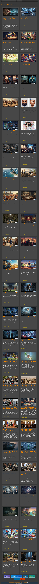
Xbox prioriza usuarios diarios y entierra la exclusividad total (9, 340)
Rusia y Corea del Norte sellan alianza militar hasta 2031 (9, 430)
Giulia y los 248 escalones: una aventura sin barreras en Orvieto (10, 224)
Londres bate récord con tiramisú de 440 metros (10, 201)
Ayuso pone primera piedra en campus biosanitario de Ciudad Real (28, 270)
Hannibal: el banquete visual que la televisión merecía (28, 562)
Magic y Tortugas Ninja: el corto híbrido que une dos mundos (9, 562)
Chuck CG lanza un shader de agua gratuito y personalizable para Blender (10, 179)
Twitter (13, 576)
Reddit (22, 579)
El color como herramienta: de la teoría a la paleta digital (28, 63)
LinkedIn (25, 576)
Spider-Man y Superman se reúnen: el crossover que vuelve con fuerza (10, 539)
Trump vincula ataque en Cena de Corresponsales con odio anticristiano (28, 248)
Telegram (17, 579)
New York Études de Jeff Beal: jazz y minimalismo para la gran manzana (28, 408)
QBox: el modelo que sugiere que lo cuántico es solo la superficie (28, 495)
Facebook (19, 576)
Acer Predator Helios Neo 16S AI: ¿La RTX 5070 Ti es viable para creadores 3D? (10, 132)
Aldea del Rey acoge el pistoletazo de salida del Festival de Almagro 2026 (28, 225)
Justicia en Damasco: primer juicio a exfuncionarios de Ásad (28, 430)
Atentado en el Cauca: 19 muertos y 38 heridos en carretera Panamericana (10, 386)
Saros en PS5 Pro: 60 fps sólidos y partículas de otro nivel (28, 340)
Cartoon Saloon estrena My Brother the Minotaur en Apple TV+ (28, 517)
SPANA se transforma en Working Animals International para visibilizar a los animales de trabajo (10, 109)
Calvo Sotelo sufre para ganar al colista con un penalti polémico (10, 293)
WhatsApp (32, 576)
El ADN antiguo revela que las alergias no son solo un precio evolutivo (9, 18)
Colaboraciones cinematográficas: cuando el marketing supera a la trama (28, 42)
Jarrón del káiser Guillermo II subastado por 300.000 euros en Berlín (27, 473)
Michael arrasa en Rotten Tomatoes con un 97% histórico (10, 42)
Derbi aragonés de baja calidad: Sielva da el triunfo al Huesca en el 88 (10, 362)
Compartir (7, 576)
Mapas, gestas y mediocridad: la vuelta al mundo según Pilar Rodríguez (27, 202)
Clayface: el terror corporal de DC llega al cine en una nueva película (28, 293)
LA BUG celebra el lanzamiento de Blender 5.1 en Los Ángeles (10, 85)
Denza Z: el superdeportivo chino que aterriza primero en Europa (28, 17)
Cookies (29, 582)
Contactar (10, 582)
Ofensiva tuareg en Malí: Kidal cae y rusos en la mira (28, 386)
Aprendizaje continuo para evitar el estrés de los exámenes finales (28, 154)
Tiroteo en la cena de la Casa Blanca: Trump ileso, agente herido (10, 472)
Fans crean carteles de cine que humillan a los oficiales (28, 85)
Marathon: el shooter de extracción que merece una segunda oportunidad (28, 318)
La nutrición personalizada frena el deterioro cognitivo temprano (28, 362)
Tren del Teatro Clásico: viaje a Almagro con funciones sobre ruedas (9, 271)
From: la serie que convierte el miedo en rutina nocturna (10, 517)
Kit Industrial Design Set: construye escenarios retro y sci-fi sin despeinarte (10, 155)
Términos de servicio (24, 582)
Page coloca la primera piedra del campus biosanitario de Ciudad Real (28, 178)
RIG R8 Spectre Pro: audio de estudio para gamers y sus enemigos (10, 317)
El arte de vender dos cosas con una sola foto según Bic (28, 108)
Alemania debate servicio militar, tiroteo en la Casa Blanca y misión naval (10, 408)
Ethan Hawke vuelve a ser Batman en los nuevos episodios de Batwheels (28, 540)
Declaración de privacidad (16, 582)
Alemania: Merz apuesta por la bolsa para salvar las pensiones (10, 495)
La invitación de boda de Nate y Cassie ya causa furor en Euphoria (28, 131)
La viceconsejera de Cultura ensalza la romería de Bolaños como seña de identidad (10, 248)
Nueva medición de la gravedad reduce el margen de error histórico (28, 452)
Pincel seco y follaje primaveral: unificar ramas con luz (9, 63)
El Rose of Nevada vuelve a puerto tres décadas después (10, 452)
